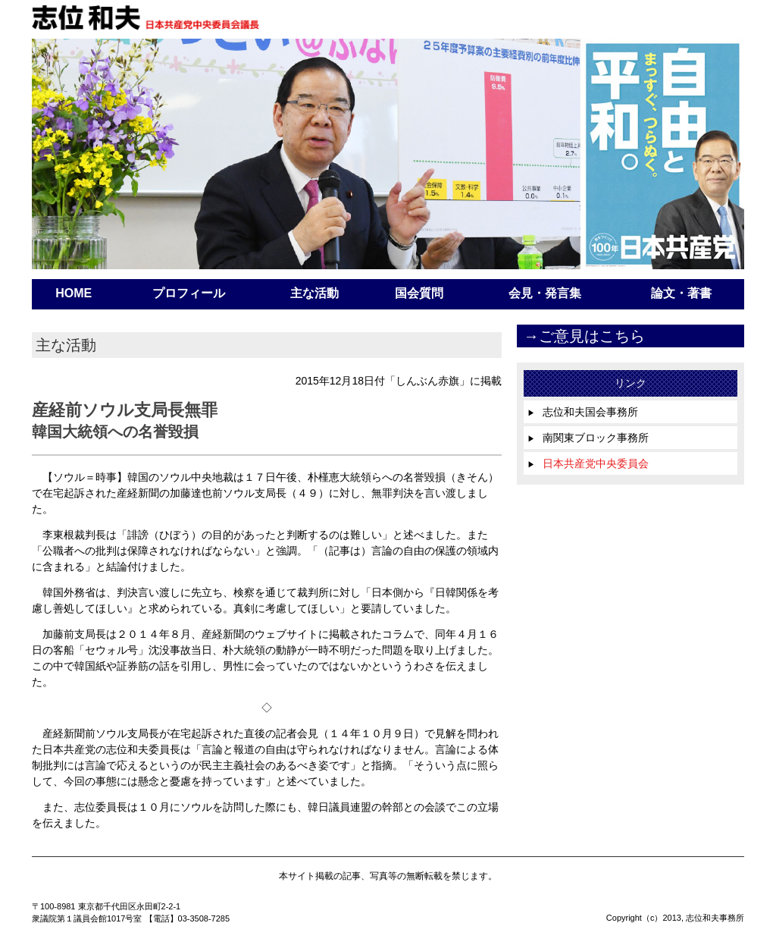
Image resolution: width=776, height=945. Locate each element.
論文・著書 (681, 293)
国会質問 (419, 293)
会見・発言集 (544, 293)
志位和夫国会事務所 (582, 412)
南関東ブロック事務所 (588, 438)
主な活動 (314, 293)
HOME (73, 293)
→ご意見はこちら (584, 336)
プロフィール (188, 293)
